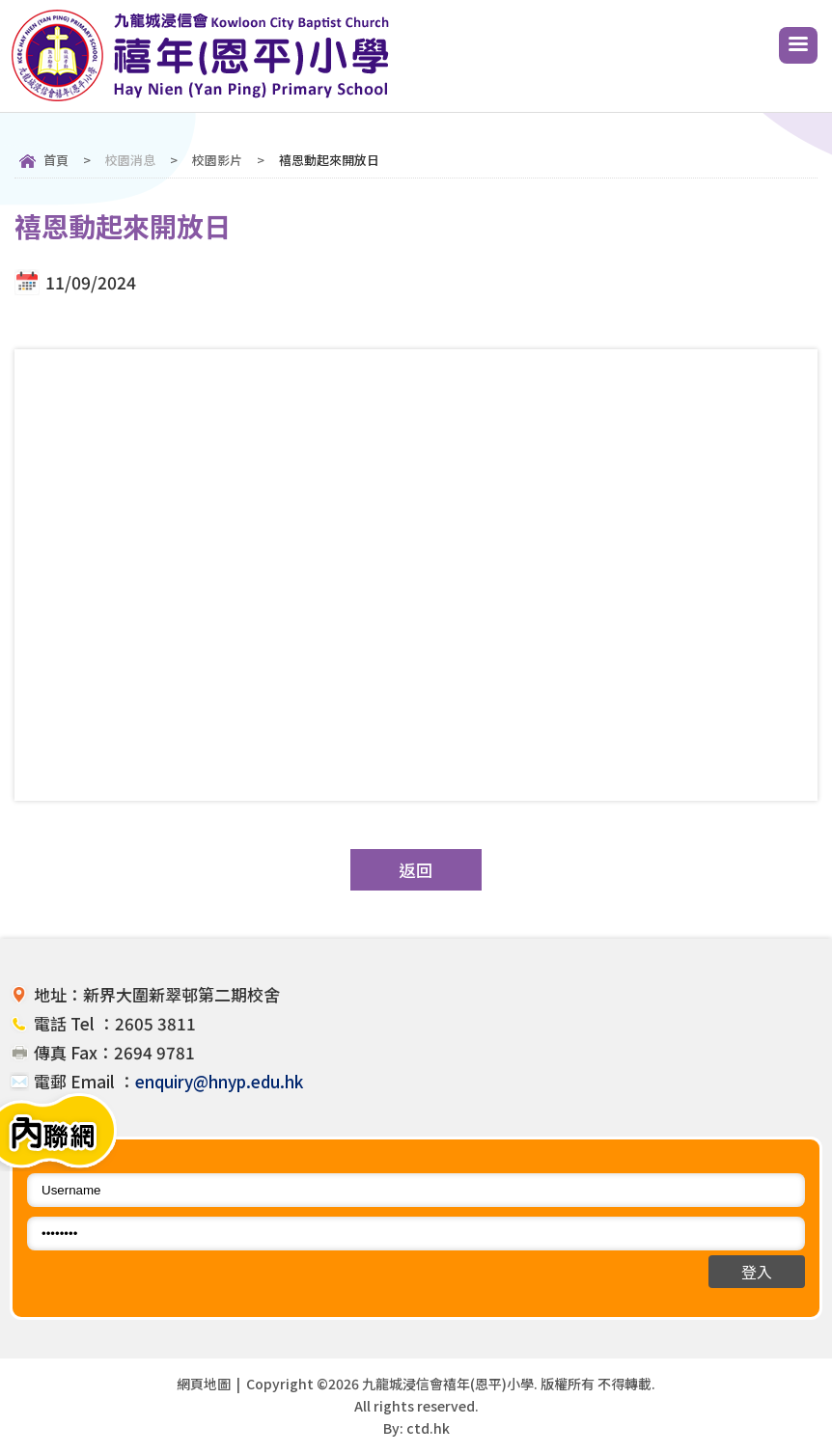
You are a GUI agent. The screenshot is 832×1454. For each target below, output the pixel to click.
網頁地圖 (204, 1383)
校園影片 (217, 160)
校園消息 (130, 160)
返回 (416, 870)
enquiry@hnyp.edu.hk (219, 1081)
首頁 (56, 159)
